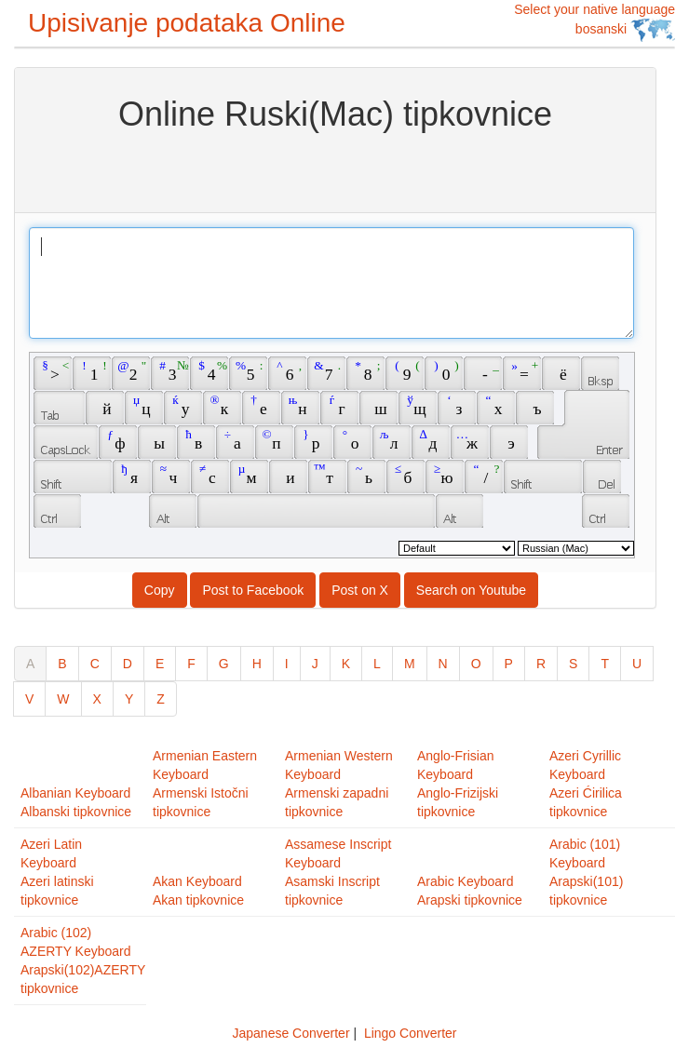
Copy (159, 590)
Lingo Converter (410, 1033)
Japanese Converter (290, 1033)
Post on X (359, 590)
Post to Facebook (253, 590)
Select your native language (594, 22)
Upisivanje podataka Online (186, 22)
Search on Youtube (471, 590)
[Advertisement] (336, 170)
